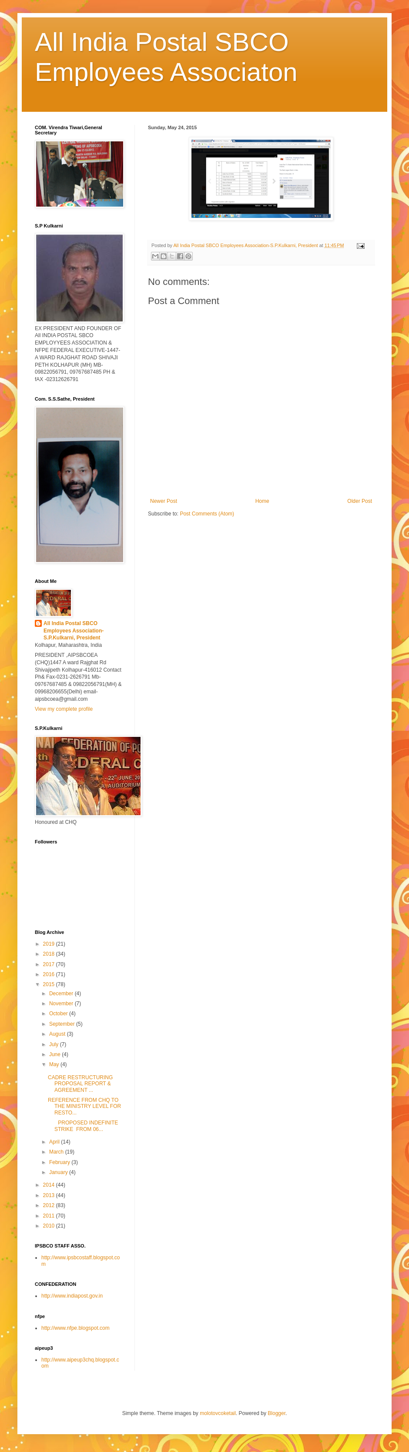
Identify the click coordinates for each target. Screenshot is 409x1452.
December (62, 993)
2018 (49, 954)
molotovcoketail (218, 1413)
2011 (49, 1216)
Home (262, 501)
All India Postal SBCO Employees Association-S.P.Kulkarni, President (74, 630)
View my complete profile (64, 709)
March (57, 1152)
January (59, 1172)
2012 (49, 1205)
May (54, 1064)
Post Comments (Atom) (207, 514)
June (55, 1054)
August (58, 1034)
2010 (49, 1226)
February (60, 1162)
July (54, 1044)
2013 (49, 1195)
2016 (49, 974)
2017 (49, 964)
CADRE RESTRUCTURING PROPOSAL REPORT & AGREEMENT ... (80, 1083)
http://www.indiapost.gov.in (72, 1296)
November (62, 1003)
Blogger (276, 1413)
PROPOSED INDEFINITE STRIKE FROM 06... (83, 1126)
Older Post (359, 501)
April (55, 1142)
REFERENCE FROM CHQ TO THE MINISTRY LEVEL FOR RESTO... (84, 1106)
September (62, 1024)
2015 (49, 984)
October (59, 1013)
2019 (49, 944)
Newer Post (163, 501)
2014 (49, 1185)
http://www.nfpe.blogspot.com (75, 1328)
